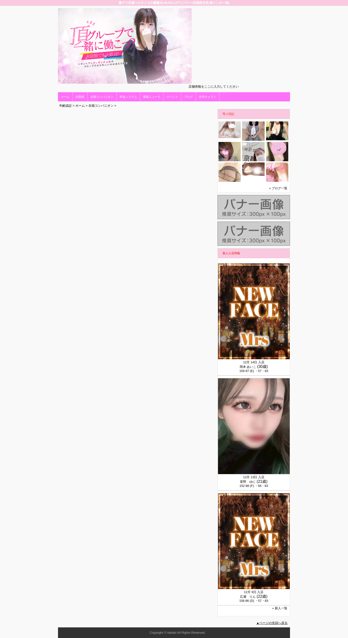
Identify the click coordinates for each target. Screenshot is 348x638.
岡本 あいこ (248, 367)
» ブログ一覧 (278, 188)
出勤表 (80, 96)
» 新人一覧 (279, 608)
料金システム (128, 96)
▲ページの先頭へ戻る (272, 623)
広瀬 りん (248, 596)
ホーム (65, 96)
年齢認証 (65, 105)
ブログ (188, 96)
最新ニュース (151, 96)
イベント (172, 96)
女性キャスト (207, 96)
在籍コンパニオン (102, 96)
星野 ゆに (248, 482)
